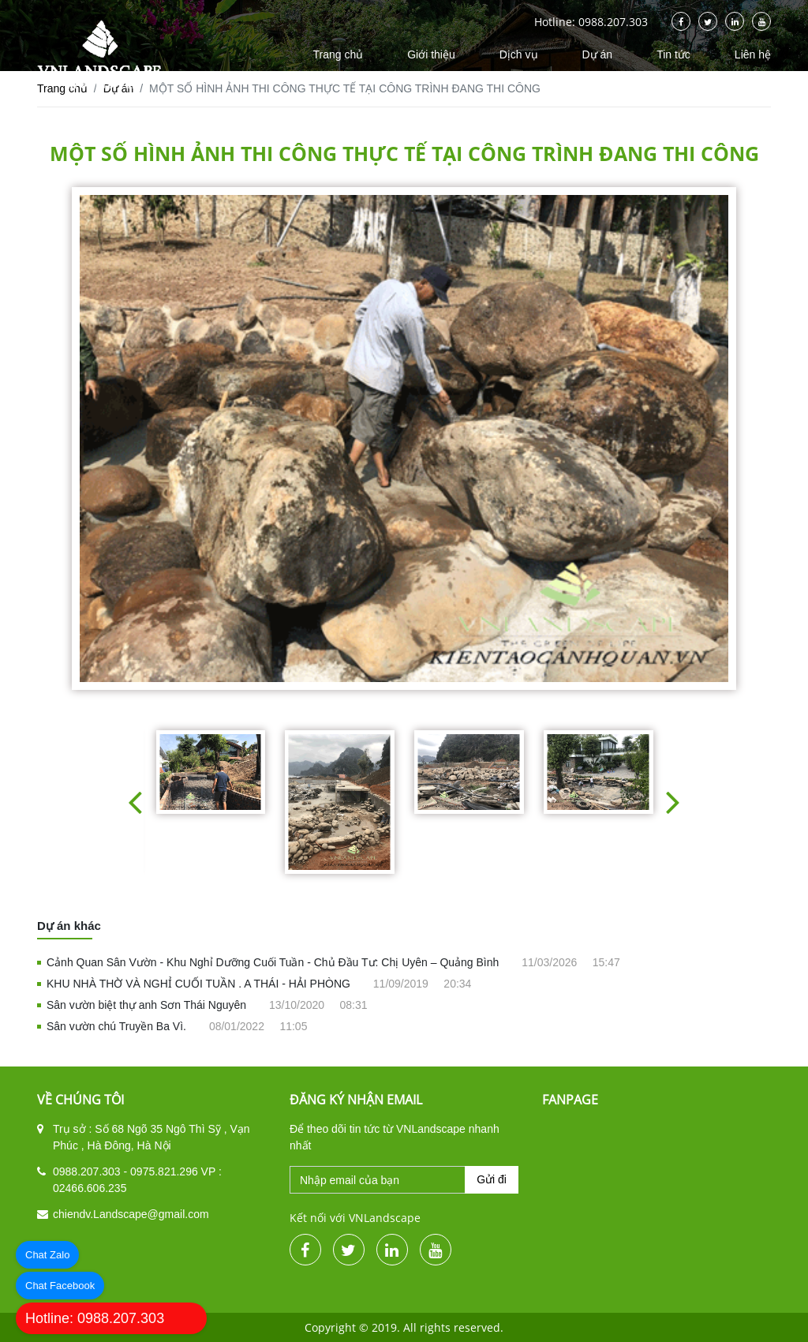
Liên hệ (753, 54)
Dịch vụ (518, 54)
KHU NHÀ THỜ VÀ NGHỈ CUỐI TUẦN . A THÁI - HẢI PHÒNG (200, 983)
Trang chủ (337, 54)
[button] (135, 801)
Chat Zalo (47, 1255)
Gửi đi (492, 1179)
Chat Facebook (60, 1285)
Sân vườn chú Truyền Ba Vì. (118, 1026)
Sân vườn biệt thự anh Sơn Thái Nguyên (148, 1005)
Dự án (597, 54)
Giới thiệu (431, 54)
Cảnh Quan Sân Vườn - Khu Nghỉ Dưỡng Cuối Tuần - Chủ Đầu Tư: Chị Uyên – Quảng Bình (274, 962)
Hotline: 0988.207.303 (94, 1318)
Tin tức (673, 54)
